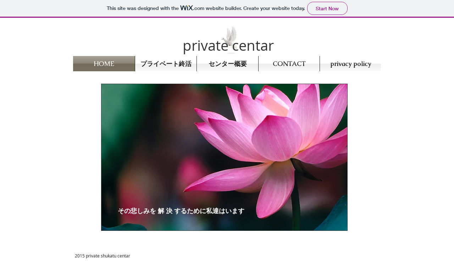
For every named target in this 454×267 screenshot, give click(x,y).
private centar (228, 45)
